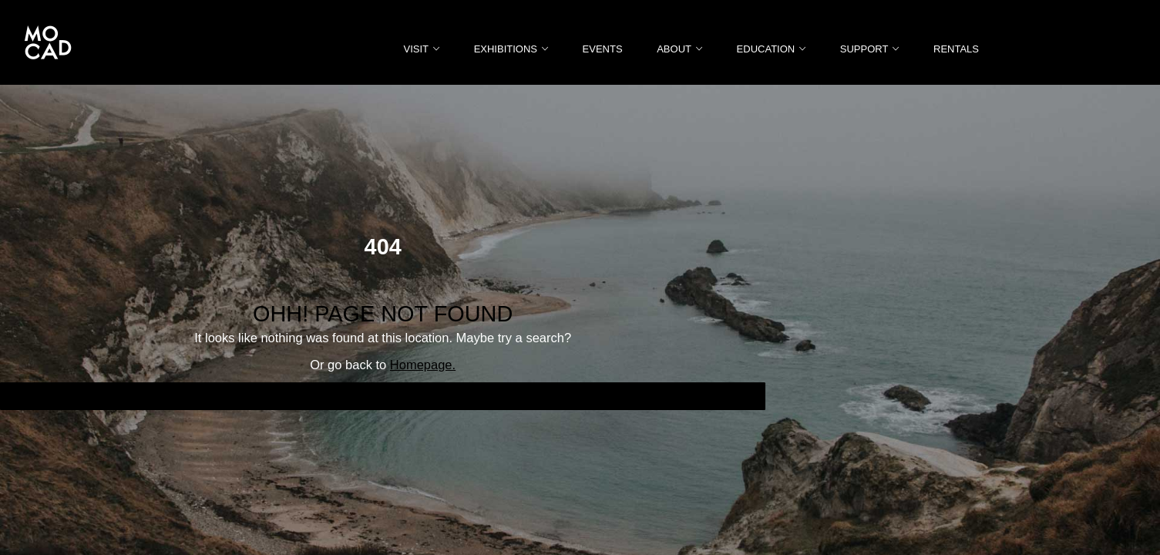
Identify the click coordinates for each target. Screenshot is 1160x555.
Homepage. (423, 365)
